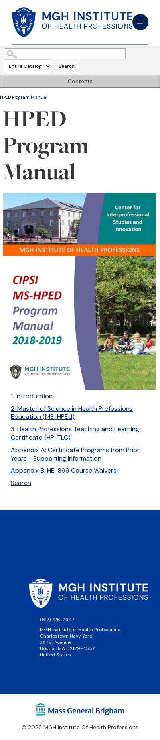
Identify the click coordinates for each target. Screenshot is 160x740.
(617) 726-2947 (57, 619)
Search (67, 66)
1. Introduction (32, 396)
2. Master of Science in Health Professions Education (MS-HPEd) (72, 412)
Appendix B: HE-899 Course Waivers (64, 470)
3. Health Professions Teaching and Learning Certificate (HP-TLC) (75, 433)
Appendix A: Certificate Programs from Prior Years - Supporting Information (75, 454)
